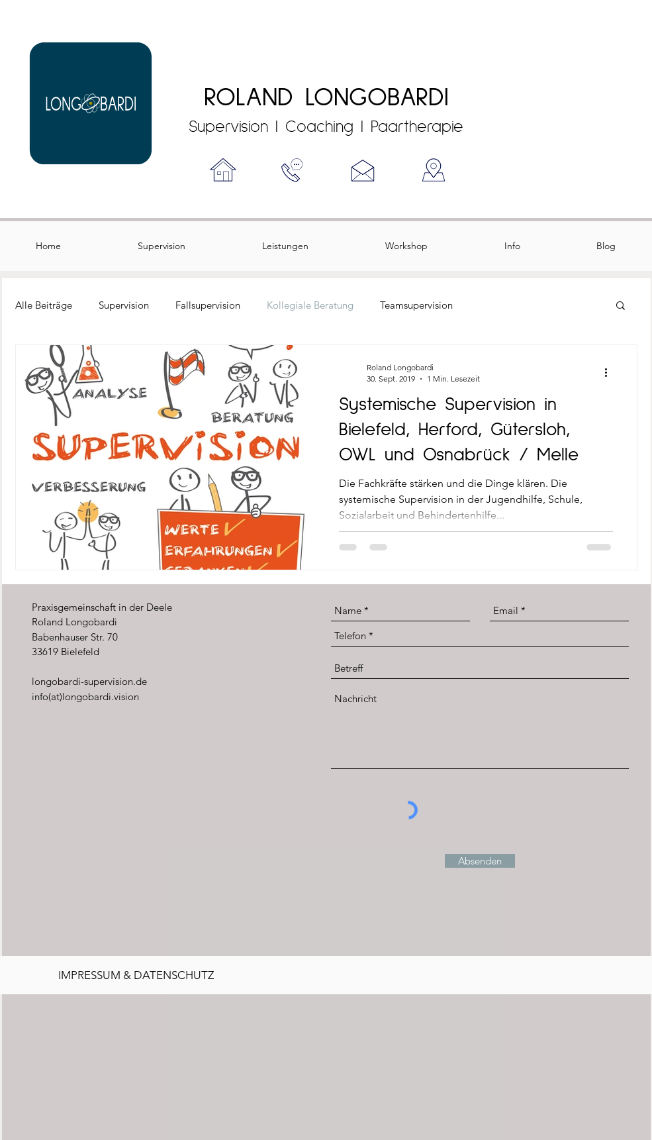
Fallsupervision (207, 305)
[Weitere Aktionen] (611, 372)
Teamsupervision (416, 305)
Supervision (124, 305)
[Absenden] (480, 861)
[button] (620, 306)
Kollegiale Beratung (310, 305)
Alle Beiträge (43, 305)
